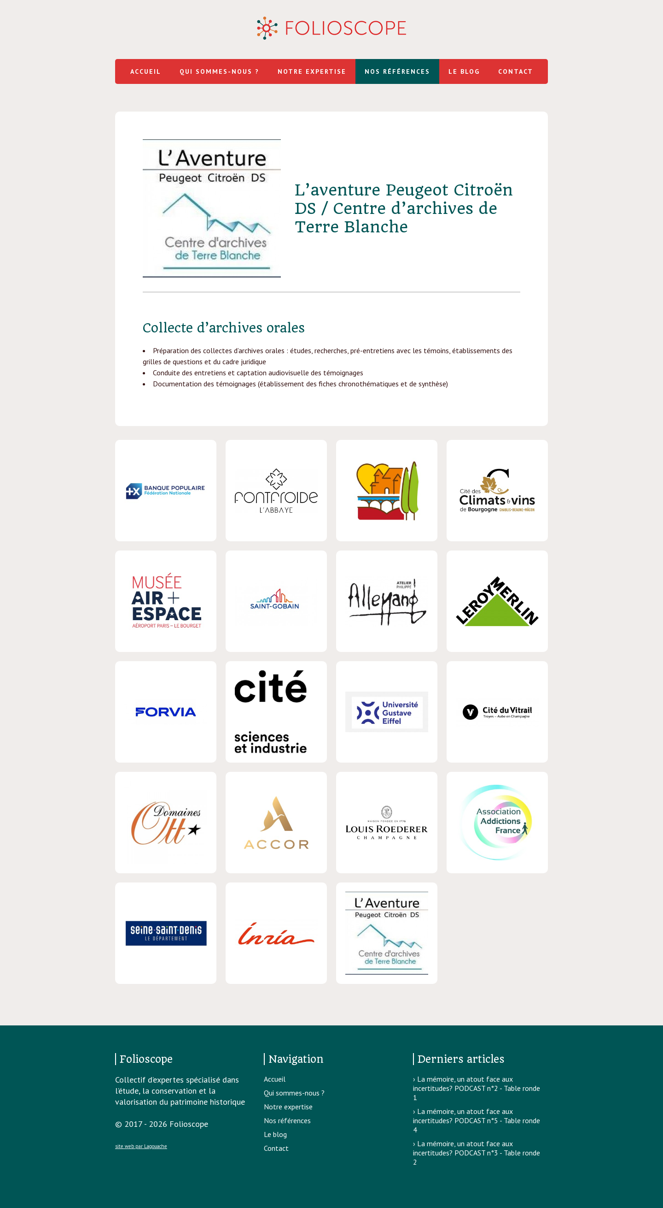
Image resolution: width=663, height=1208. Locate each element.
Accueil (145, 71)
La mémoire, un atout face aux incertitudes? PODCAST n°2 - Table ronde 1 (476, 1088)
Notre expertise (312, 71)
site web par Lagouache (141, 1146)
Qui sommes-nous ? (219, 71)
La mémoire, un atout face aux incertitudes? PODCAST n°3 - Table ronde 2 (476, 1153)
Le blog (464, 71)
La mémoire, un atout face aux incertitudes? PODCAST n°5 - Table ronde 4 (476, 1120)
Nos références (397, 71)
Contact (515, 71)
